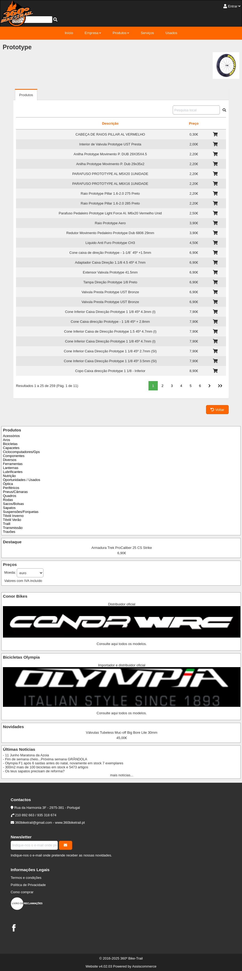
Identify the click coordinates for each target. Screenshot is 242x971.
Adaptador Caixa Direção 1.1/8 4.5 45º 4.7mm (110, 262)
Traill (6, 524)
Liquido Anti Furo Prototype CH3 (110, 243)
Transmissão (13, 528)
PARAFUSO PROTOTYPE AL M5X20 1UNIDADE (110, 174)
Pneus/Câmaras (15, 492)
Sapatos (9, 508)
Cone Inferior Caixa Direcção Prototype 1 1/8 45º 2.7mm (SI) (110, 351)
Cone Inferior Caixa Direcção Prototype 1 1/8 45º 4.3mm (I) (110, 312)
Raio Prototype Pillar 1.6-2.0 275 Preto (110, 193)
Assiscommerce (144, 966)
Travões (9, 532)
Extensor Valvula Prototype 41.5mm (110, 272)
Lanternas (10, 468)
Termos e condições (26, 878)
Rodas (8, 500)
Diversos (9, 460)
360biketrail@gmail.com (33, 823)
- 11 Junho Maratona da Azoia (26, 755)
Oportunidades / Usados (21, 480)
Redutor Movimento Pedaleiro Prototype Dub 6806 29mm (110, 233)
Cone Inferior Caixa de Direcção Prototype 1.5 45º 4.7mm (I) (110, 331)
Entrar (232, 6)
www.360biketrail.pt (70, 823)
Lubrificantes (12, 472)
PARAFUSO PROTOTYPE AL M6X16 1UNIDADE (110, 184)
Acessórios (11, 436)
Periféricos (11, 488)
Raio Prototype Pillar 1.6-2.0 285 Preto (110, 203)
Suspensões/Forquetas (20, 512)
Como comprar (22, 892)
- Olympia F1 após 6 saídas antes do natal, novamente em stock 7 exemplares (63, 763)
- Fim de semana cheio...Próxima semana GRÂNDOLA (45, 759)
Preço (194, 123)
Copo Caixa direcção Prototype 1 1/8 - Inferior (110, 371)
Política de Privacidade (28, 885)
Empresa (91, 33)
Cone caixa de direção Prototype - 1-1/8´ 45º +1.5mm (110, 253)
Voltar (217, 410)
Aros (6, 440)
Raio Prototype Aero (110, 223)
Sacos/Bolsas (13, 504)
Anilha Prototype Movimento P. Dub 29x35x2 (110, 164)
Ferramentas (12, 464)
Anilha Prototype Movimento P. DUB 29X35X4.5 (110, 154)
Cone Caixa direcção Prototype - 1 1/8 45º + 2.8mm (110, 322)
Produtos (120, 33)
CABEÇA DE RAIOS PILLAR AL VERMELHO (110, 134)
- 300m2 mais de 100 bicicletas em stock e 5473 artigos (45, 767)
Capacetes (11, 448)
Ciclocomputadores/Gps (21, 452)
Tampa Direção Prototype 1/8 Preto (110, 282)
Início (69, 33)
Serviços (147, 33)
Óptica (8, 484)
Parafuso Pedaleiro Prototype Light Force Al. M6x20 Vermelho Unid (110, 213)
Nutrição (9, 476)
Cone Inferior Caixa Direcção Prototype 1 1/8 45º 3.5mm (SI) (110, 361)
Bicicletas (10, 444)
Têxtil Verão (12, 520)
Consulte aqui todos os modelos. (122, 644)
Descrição (110, 123)
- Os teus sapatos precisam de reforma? (33, 771)
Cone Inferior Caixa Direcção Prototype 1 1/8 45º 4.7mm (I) (110, 341)
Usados (171, 33)
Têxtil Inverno (13, 516)
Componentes (14, 456)
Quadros (9, 496)
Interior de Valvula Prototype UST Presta (110, 144)
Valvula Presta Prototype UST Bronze (110, 292)
